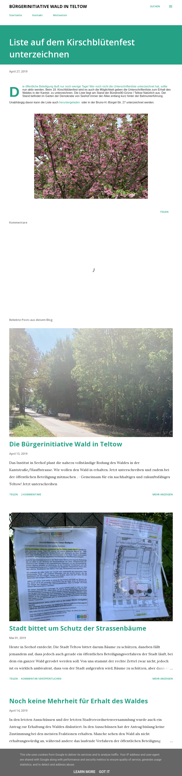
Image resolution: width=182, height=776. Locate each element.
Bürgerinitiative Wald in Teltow (48, 6)
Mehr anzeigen (162, 494)
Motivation (60, 15)
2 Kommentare (31, 494)
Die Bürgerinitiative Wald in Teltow (65, 444)
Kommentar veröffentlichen (41, 678)
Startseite (15, 15)
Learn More (84, 772)
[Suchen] (155, 6)
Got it (104, 772)
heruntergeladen (69, 102)
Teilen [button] (164, 211)
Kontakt (37, 15)
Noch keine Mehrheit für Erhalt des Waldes (78, 701)
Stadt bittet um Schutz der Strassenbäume (77, 628)
